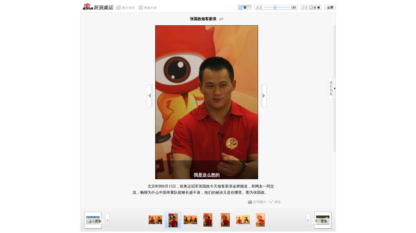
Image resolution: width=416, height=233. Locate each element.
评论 (277, 202)
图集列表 (150, 8)
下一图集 (320, 221)
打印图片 (259, 202)
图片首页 (128, 8)
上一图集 (95, 221)
